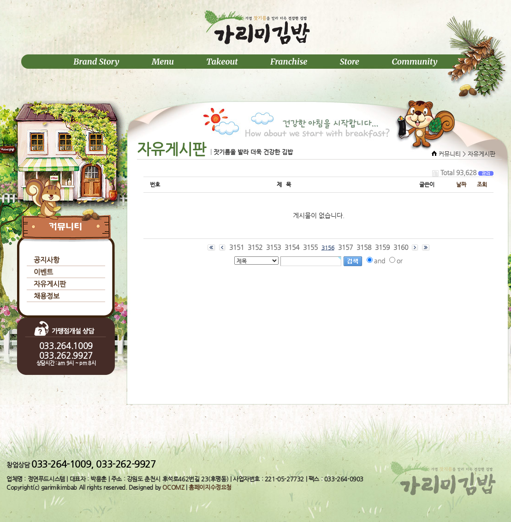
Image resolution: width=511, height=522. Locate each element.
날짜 (461, 184)
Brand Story (96, 61)
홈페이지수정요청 (210, 487)
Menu (163, 61)
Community (414, 61)
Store (349, 61)
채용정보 (46, 296)
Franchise (289, 61)
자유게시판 (50, 284)
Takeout (222, 61)
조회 (482, 184)
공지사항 (46, 260)
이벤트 (43, 272)
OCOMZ (173, 487)
